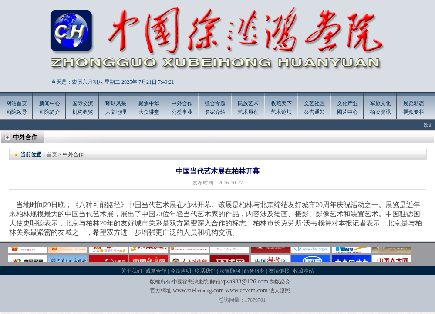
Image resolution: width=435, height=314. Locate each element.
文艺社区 (314, 103)
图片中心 (347, 112)
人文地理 (115, 112)
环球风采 (115, 103)
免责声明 (180, 271)
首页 (52, 154)
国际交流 (82, 103)
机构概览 (82, 112)
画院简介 (49, 112)
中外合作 (182, 103)
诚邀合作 (155, 271)
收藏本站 (303, 271)
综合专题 (215, 103)
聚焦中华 (148, 103)
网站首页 (16, 103)
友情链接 (279, 271)
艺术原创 (248, 112)
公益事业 (182, 112)
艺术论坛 (281, 112)
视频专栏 (413, 112)
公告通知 (314, 112)
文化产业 (347, 103)
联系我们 (205, 271)
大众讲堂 (148, 112)
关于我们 (131, 271)
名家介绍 (215, 112)
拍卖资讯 (380, 112)
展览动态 (413, 103)
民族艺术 (248, 103)
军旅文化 (380, 103)
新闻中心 (49, 103)
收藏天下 (281, 103)
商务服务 (254, 271)
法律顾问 (229, 271)
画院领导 (16, 112)
